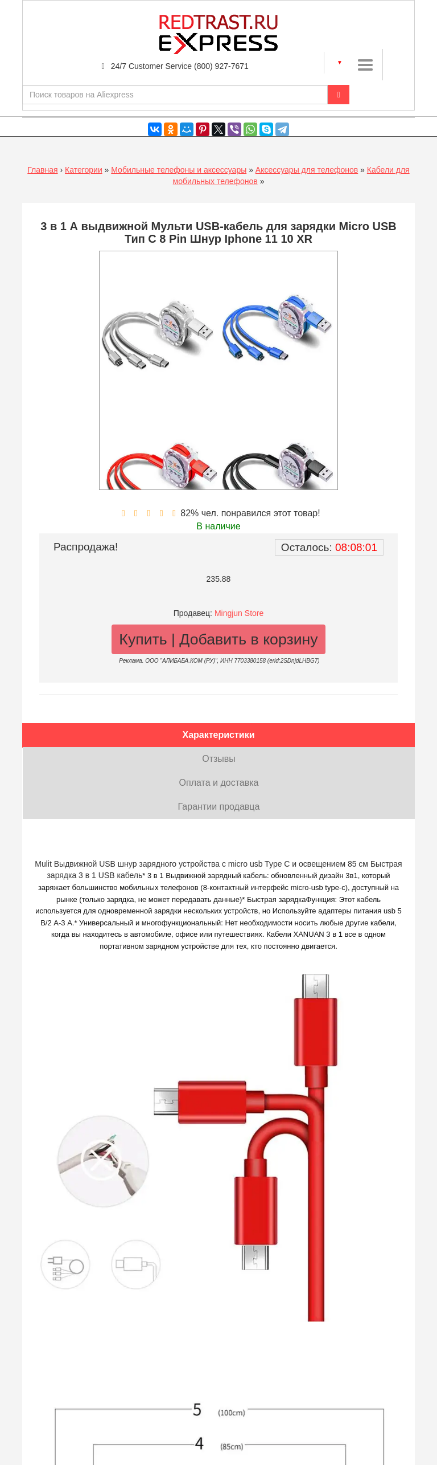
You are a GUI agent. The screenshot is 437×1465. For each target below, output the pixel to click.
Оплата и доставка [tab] (219, 782)
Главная (42, 169)
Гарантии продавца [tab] (219, 806)
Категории (83, 169)
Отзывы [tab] (219, 759)
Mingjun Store (239, 613)
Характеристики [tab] (218, 735)
